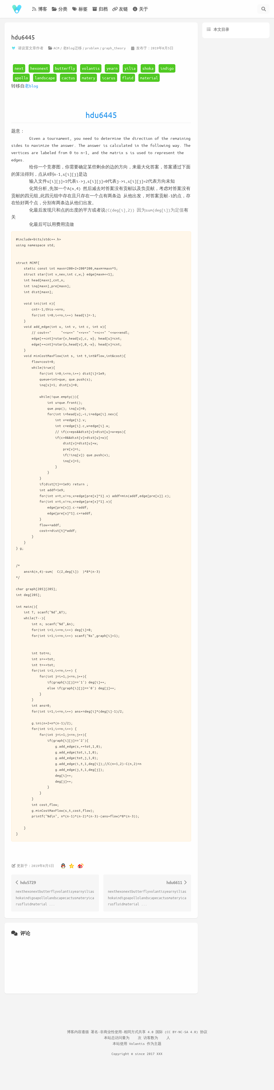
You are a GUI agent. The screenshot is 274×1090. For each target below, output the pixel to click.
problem (92, 48)
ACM (56, 48)
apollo (21, 77)
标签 (79, 8)
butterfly (65, 68)
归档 (100, 8)
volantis (91, 68)
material (149, 77)
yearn (112, 68)
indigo (167, 68)
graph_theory (114, 48)
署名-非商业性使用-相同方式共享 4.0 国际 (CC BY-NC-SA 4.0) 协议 (149, 1031)
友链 (120, 8)
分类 (59, 8)
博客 (39, 8)
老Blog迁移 (72, 48)
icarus (108, 77)
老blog (31, 85)
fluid (127, 77)
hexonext (39, 68)
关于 (140, 8)
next (19, 68)
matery (88, 77)
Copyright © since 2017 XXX (137, 1053)
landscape (45, 77)
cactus (68, 77)
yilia (130, 68)
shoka (148, 68)
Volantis (137, 1043)
